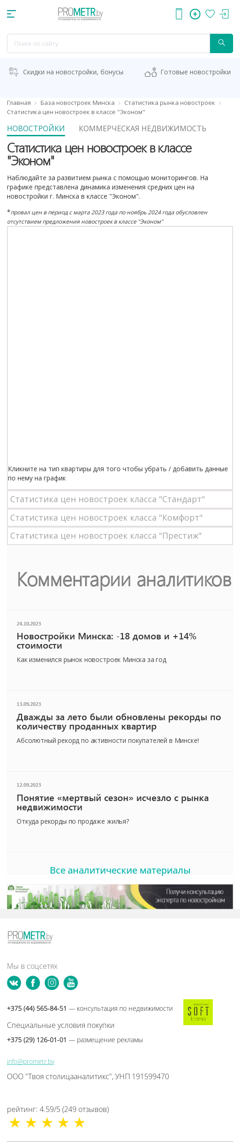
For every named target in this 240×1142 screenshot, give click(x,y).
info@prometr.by (30, 1061)
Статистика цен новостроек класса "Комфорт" (106, 517)
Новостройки (36, 128)
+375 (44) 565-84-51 (90, 1008)
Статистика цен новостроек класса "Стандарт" (107, 498)
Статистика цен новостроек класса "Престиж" (106, 535)
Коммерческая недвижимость (142, 128)
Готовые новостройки (195, 71)
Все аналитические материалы (120, 870)
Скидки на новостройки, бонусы (73, 71)
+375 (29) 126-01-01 (75, 1039)
